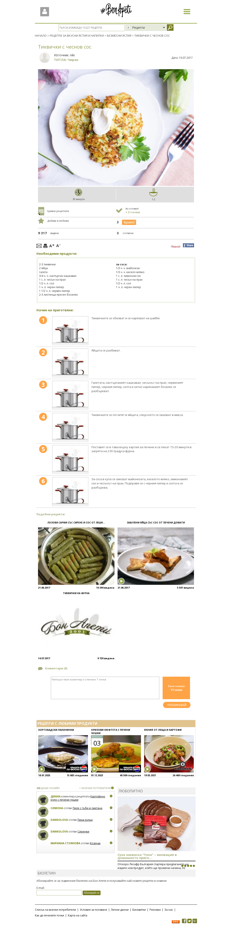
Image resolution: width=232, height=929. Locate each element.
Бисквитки (139, 909)
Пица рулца (85, 819)
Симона (57, 808)
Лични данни (120, 909)
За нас (168, 909)
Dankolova (59, 819)
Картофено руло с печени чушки (78, 798)
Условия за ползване (93, 909)
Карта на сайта (77, 915)
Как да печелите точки (49, 915)
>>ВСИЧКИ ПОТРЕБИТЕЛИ (95, 787)
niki (72, 55)
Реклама (155, 909)
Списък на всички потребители (55, 909)
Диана (56, 796)
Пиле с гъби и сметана (87, 808)
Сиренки (83, 831)
